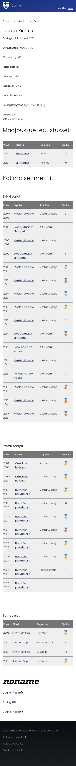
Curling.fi (17, 5)
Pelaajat (38, 21)
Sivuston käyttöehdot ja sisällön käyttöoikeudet (31, 730)
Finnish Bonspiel (21, 632)
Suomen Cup (20, 642)
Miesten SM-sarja (24, 213)
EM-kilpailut (22, 153)
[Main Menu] (64, 8)
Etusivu (6, 21)
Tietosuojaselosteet (14, 737)
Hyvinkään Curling (34, 105)
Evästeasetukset (12, 750)
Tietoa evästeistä (13, 743)
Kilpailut (22, 21)
